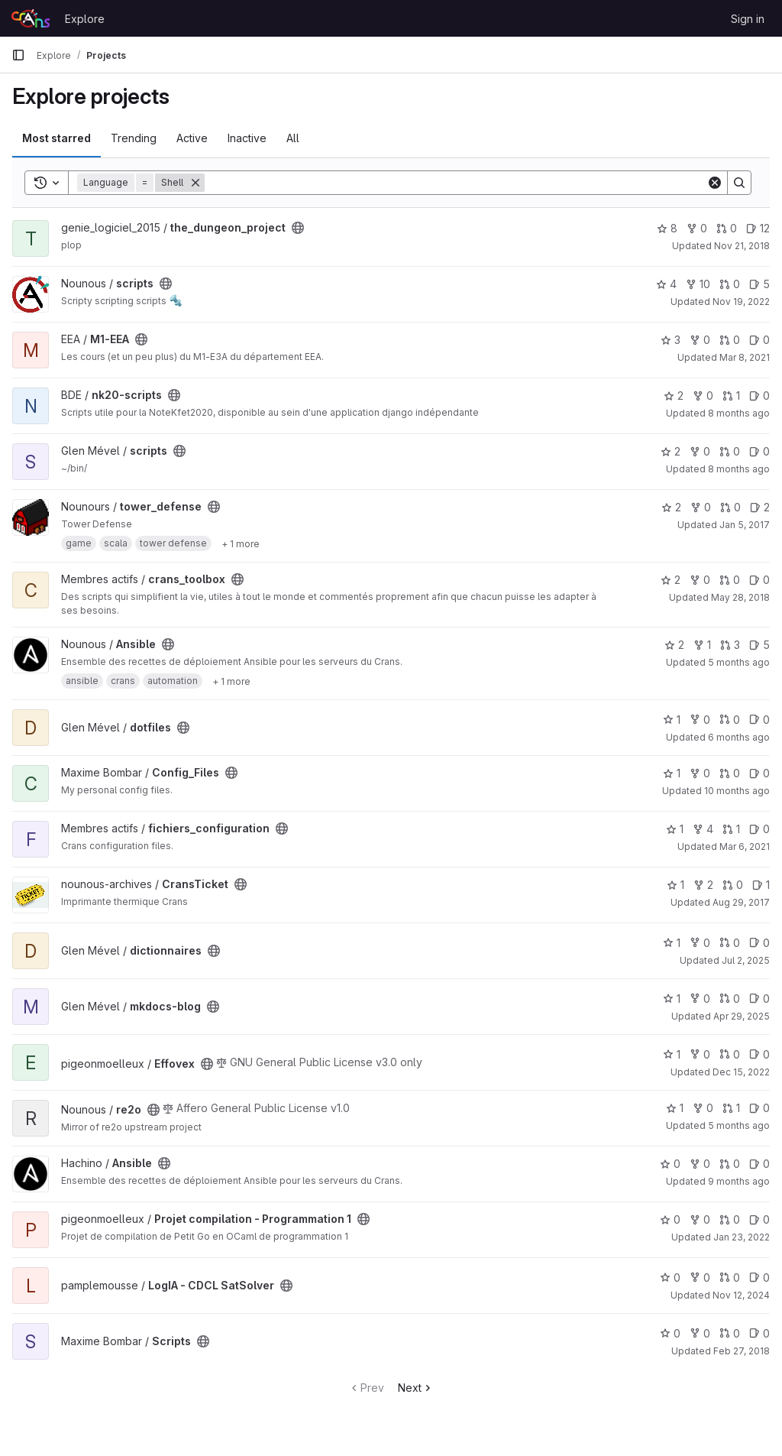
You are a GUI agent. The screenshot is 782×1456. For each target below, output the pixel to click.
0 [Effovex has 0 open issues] (759, 1054)
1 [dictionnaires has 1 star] (671, 942)
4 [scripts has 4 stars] (666, 283)
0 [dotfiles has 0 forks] (700, 719)
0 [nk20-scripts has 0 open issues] (759, 395)
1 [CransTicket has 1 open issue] (761, 884)
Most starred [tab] (56, 137)
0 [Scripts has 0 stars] (670, 1333)
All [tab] (292, 137)
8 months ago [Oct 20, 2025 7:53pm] (739, 469)
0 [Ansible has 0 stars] (670, 1163)
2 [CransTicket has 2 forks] (703, 884)
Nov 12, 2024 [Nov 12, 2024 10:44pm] (741, 1295)
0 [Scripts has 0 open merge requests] (729, 1333)
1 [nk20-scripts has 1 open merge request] (731, 395)
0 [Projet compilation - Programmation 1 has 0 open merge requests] (729, 1219)
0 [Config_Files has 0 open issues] (759, 773)
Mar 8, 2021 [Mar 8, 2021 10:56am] (744, 357)
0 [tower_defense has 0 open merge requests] (730, 507)
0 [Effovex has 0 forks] (700, 1054)
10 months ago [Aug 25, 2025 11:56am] (737, 790)
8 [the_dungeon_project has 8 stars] (667, 228)
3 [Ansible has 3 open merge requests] (730, 644)
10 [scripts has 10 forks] (698, 283)
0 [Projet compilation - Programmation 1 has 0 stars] (670, 1219)
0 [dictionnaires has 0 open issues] (759, 942)
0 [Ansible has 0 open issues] (759, 1163)
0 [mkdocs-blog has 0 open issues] (759, 998)
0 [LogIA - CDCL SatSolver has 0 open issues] (759, 1277)
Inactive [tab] (247, 137)
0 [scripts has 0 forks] (700, 451)
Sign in (747, 18)
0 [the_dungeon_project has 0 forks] (697, 228)
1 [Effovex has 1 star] (671, 1054)
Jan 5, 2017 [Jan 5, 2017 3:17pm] (744, 524)
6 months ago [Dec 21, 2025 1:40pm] (739, 737)
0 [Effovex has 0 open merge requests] (729, 1054)
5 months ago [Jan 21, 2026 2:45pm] (739, 662)
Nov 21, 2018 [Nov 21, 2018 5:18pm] (742, 245)
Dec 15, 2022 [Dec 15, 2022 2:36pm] (741, 1072)
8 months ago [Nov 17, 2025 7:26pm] (739, 413)
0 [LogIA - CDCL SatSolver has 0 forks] (700, 1277)
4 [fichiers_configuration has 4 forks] (703, 828)
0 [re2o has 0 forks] (703, 1107)
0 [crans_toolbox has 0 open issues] (759, 579)
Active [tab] (192, 137)
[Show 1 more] (241, 543)
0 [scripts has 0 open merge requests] (729, 283)
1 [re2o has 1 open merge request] (731, 1107)
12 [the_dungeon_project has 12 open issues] (758, 228)
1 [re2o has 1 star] (674, 1107)
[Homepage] (30, 18)
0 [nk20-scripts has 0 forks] (703, 395)
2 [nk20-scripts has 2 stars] (673, 395)
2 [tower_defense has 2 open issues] (760, 507)
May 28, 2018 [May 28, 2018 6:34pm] (740, 597)
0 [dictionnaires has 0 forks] (700, 942)
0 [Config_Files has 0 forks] (700, 773)
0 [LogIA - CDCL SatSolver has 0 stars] (670, 1277)
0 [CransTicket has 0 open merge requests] (732, 884)
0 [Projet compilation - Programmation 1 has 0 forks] (700, 1219)
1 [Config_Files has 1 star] (671, 773)
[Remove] (195, 182)
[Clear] (715, 182)
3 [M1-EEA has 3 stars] (670, 339)
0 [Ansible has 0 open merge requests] (729, 1163)
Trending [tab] (134, 137)
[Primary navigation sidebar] (18, 55)
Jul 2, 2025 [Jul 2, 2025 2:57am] (746, 960)
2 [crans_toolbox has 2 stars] (670, 579)
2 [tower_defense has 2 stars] (671, 507)
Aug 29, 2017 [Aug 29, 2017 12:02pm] (741, 902)
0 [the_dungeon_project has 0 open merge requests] (726, 228)
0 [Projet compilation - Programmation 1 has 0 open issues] (759, 1219)
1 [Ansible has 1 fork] (702, 644)
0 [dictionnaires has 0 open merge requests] (729, 942)
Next (416, 1387)
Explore (85, 18)
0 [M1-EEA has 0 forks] (700, 339)
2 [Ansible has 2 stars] (674, 644)
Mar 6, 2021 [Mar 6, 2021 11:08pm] (744, 846)
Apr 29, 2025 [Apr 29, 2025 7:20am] (741, 1016)
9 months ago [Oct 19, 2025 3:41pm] (739, 1181)
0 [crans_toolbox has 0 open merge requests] (729, 579)
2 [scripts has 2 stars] (670, 451)
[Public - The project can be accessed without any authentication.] (298, 228)
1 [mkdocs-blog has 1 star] (671, 998)
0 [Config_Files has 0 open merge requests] (729, 773)
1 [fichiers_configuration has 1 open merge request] (731, 828)
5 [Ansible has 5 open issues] (759, 644)
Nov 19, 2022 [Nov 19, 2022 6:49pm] (741, 301)
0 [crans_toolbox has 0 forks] (700, 579)
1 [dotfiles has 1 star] (671, 719)
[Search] (455, 182)
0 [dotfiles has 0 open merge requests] (729, 719)
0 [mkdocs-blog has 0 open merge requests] (729, 998)
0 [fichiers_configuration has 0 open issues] (759, 828)
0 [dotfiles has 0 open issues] (759, 719)
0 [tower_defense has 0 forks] (700, 507)
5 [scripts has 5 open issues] (759, 283)
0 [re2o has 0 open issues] (759, 1107)
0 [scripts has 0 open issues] (759, 451)
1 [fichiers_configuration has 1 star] (674, 828)
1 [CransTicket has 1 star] (675, 884)
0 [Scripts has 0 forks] (700, 1333)
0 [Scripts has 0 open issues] (759, 1333)
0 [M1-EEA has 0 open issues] (759, 339)
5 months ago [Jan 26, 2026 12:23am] (739, 1125)
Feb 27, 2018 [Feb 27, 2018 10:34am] (741, 1351)
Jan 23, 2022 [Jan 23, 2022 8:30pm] (741, 1237)
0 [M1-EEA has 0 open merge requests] (729, 339)
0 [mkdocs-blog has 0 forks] (700, 998)
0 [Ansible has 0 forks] (700, 1163)
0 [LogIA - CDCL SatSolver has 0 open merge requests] (729, 1277)
